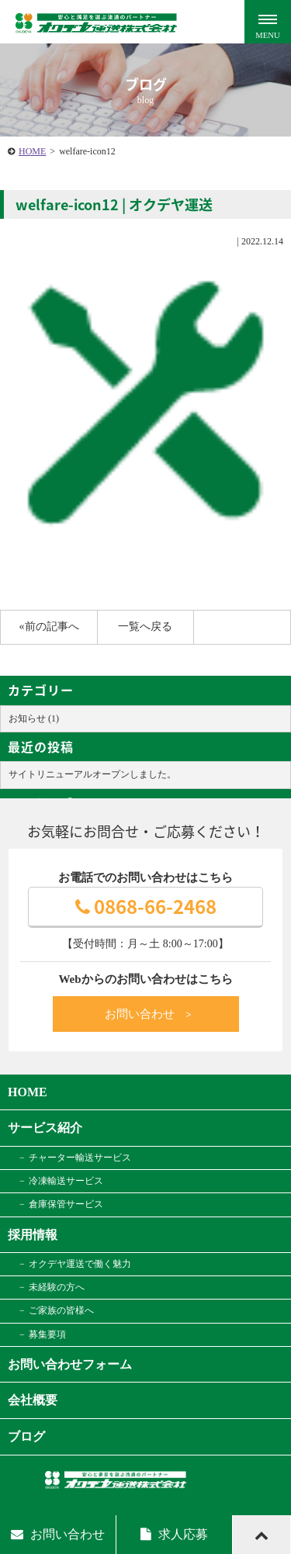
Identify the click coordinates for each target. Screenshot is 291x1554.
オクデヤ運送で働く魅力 (80, 1263)
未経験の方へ (57, 1287)
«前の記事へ (49, 626)
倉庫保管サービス (66, 1204)
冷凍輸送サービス (66, 1180)
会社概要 (32, 1400)
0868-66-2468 (146, 906)
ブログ (26, 1436)
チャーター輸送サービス (80, 1157)
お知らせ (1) (34, 718)
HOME (32, 151)
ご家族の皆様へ (61, 1310)
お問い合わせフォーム (70, 1364)
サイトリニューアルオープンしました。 (92, 774)
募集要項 (47, 1334)
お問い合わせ (149, 1014)
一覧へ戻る (145, 626)
